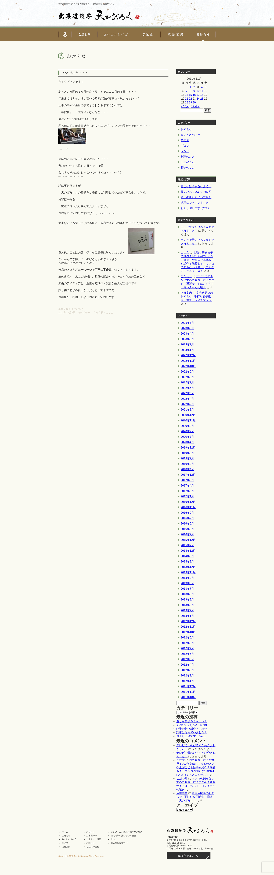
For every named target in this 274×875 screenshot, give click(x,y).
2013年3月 (187, 604)
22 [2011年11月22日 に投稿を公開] (190, 98)
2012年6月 (187, 653)
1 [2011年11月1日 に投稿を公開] (190, 87)
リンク (114, 839)
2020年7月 (187, 431)
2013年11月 (188, 572)
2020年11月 (188, 420)
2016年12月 (188, 501)
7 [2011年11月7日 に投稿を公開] (186, 90)
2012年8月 (187, 642)
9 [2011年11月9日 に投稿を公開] (194, 90)
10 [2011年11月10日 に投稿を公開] (198, 90)
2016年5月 (187, 528)
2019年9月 (187, 453)
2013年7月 (187, 588)
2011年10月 (188, 697)
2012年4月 (187, 664)
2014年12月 (188, 550)
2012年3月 (187, 670)
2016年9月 (187, 512)
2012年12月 (188, 621)
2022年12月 (188, 355)
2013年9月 (187, 577)
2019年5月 (187, 463)
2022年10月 (188, 366)
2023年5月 (187, 328)
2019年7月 (187, 458)
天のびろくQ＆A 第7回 (196, 191)
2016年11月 (188, 507)
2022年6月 (187, 387)
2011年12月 (188, 686)
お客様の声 (91, 835)
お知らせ (186, 129)
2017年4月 (187, 485)
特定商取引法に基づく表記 (123, 835)
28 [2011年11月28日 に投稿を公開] (186, 102)
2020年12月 (188, 415)
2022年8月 (187, 377)
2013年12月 (188, 566)
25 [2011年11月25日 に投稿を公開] (201, 98)
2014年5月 (187, 556)
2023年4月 (187, 333)
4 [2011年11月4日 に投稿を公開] (202, 87)
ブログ (96, 312)
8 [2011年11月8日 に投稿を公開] (190, 90)
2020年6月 (187, 436)
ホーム (65, 832)
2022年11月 (188, 360)
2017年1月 (187, 496)
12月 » (195, 106)
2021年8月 (187, 409)
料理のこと (188, 156)
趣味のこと (188, 167)
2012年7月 (187, 648)
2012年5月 (187, 659)
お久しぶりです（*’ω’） (195, 208)
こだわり (186, 276)
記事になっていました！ (196, 202)
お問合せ (90, 843)
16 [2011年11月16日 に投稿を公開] (194, 94)
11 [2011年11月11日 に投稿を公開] (201, 90)
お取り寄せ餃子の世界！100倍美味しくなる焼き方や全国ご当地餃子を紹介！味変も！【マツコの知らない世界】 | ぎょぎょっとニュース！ (195, 767)
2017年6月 (187, 480)
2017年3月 (187, 490)
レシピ (185, 151)
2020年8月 (187, 425)
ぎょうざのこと (190, 134)
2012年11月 (188, 626)
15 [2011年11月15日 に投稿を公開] (190, 94)
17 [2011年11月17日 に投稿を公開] (198, 94)
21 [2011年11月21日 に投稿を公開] (186, 98)
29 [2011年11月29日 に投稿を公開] (190, 102)
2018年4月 (187, 469)
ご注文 (185, 252)
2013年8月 (187, 583)
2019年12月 (188, 447)
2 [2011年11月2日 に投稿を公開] (194, 87)
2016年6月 (187, 523)
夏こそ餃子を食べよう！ (196, 186)
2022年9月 (187, 371)
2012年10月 (188, 632)
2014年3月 (187, 561)
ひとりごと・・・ (75, 73)
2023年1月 (187, 349)
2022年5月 (187, 393)
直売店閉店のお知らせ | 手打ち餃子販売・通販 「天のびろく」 (197, 296)
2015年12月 (188, 539)
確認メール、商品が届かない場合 (126, 832)
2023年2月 (187, 344)
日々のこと (107, 312)
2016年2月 (187, 534)
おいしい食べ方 (69, 839)
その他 (185, 140)
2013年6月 (187, 594)
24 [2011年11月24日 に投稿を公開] (198, 98)
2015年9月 (187, 545)
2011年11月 (188, 691)
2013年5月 (187, 599)
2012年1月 (187, 680)
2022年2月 (187, 404)
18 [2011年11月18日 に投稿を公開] (201, 94)
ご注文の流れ (92, 846)
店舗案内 (186, 292)
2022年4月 (187, 398)
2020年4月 (187, 442)
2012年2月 (187, 675)
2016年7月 (187, 518)
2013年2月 (187, 610)
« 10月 (185, 106)
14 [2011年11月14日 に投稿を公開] (186, 94)
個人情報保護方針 (119, 843)
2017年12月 (188, 474)
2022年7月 (187, 382)
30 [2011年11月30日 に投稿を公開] (194, 102)
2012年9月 (187, 637)
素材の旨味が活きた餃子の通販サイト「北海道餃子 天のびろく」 (86, 4)
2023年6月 (187, 322)
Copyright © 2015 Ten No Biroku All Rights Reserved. (81, 856)
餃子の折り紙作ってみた (196, 197)
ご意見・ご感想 (93, 839)
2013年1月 (187, 615)
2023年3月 (187, 339)
